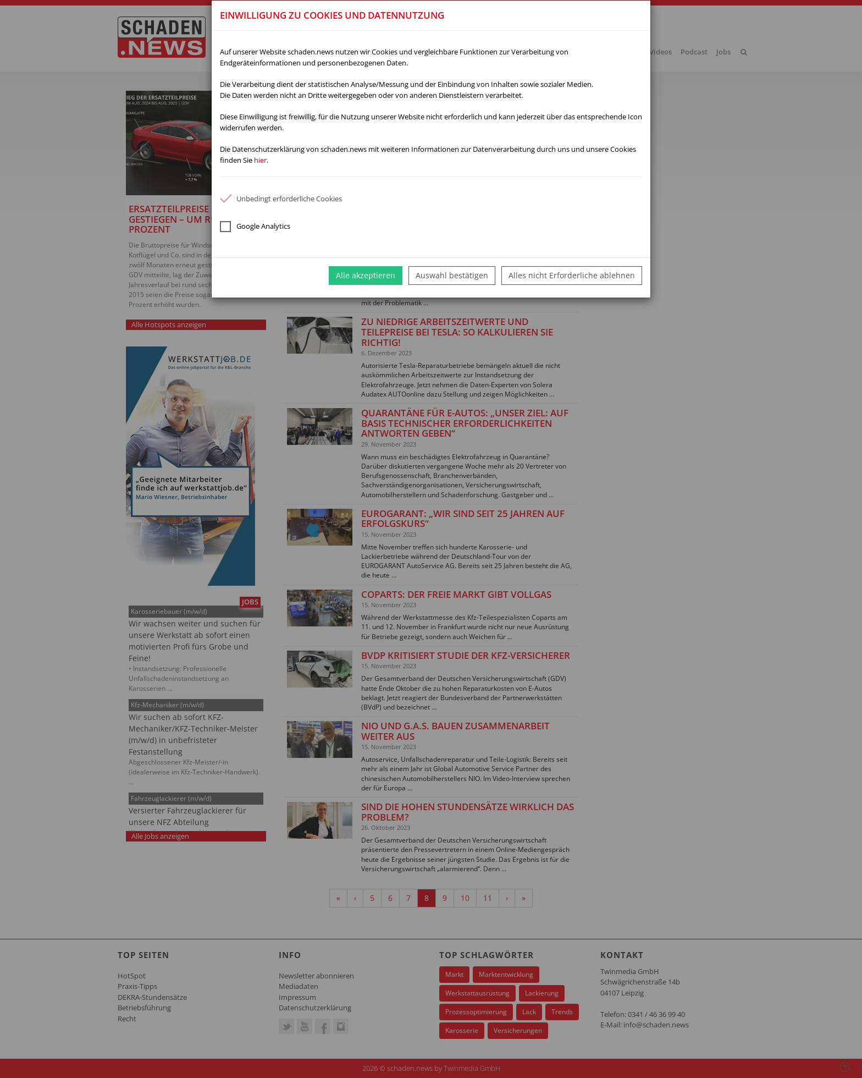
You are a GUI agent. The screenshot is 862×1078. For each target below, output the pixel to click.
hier (260, 160)
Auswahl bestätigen (452, 275)
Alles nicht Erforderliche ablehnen (572, 275)
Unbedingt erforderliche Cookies (281, 199)
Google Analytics (255, 226)
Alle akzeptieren (365, 275)
